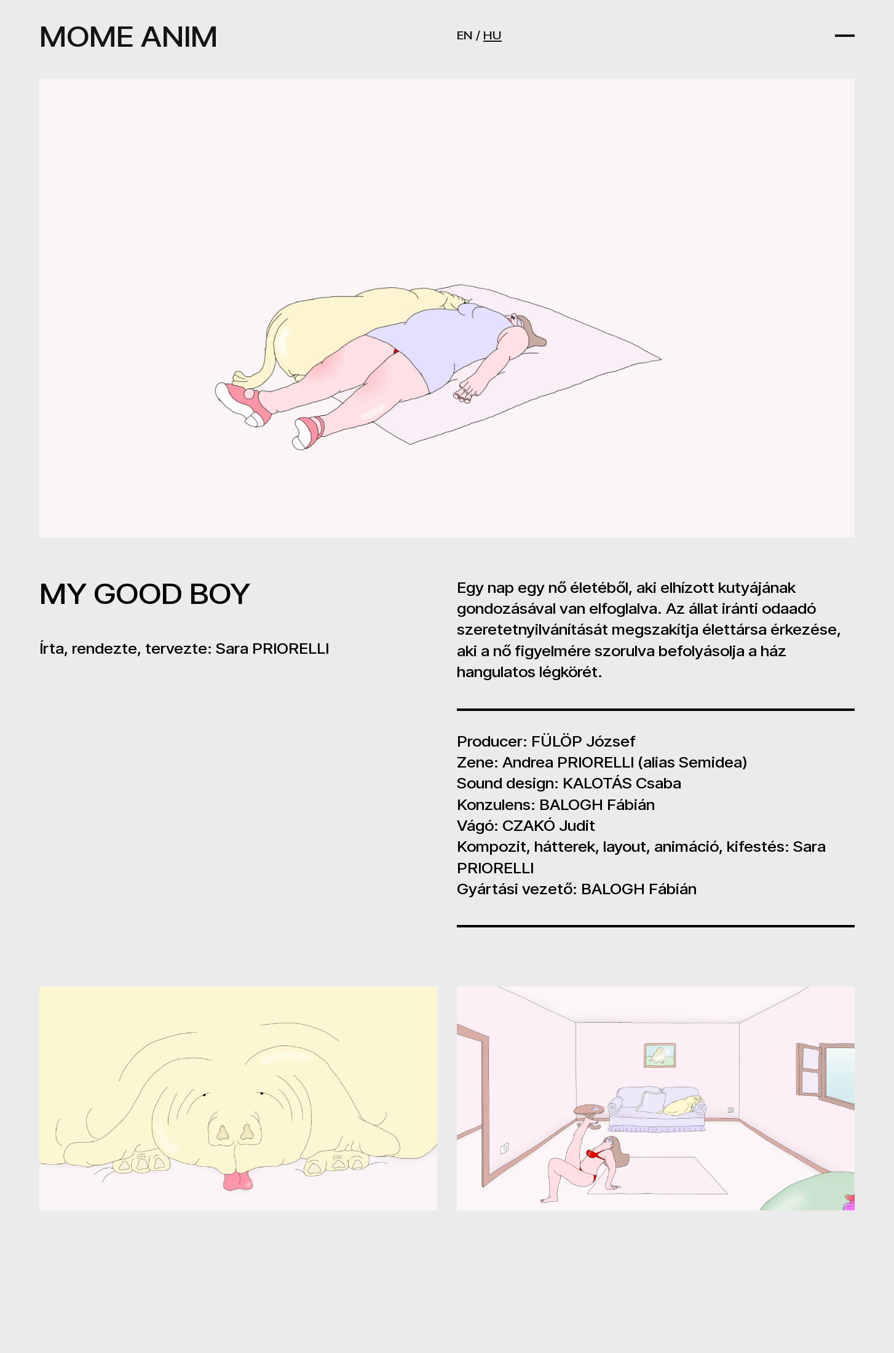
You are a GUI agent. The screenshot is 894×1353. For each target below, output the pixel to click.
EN (465, 34)
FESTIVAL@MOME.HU (538, 1302)
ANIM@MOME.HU (523, 1280)
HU (492, 34)
